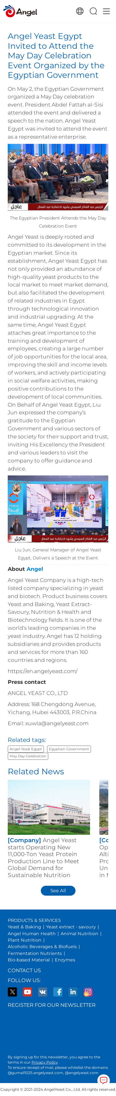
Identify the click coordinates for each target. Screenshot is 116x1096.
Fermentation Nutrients (35, 953)
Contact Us (24, 970)
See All (58, 890)
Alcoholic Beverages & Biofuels (42, 946)
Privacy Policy (45, 1062)
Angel (35, 569)
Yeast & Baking (24, 927)
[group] (49, 829)
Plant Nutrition (24, 940)
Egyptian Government (69, 749)
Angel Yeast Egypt (26, 749)
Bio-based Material (29, 960)
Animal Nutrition (79, 933)
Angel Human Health (32, 933)
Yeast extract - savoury (71, 927)
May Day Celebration (28, 756)
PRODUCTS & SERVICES (34, 920)
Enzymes (65, 960)
